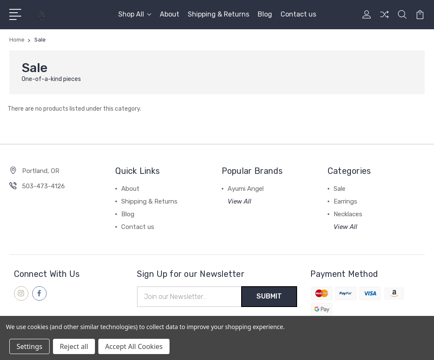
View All (239, 201)
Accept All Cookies (134, 346)
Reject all (74, 346)
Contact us (298, 14)
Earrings (345, 201)
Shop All (134, 14)
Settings (29, 346)
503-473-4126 (43, 186)
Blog (265, 14)
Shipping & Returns (218, 14)
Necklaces (348, 214)
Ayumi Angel (246, 189)
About (169, 14)
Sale (339, 189)
